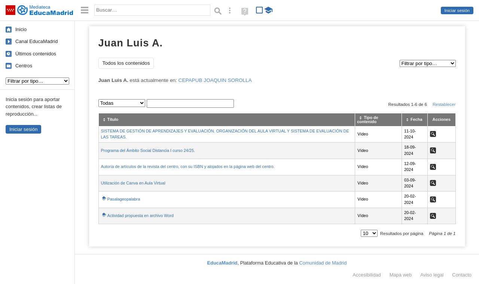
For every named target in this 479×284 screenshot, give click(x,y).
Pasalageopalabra (123, 199)
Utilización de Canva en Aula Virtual (133, 183)
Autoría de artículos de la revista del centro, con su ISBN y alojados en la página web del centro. (188, 166)
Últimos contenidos (35, 54)
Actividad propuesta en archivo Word (140, 215)
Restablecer (444, 104)
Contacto (462, 275)
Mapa (401, 275)
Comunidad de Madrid (323, 263)
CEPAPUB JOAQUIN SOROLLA (215, 80)
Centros (23, 65)
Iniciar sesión (457, 10)
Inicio (21, 29)
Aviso (431, 275)
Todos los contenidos (126, 63)
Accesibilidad (367, 275)
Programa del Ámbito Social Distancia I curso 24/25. (148, 150)
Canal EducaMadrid (36, 41)
